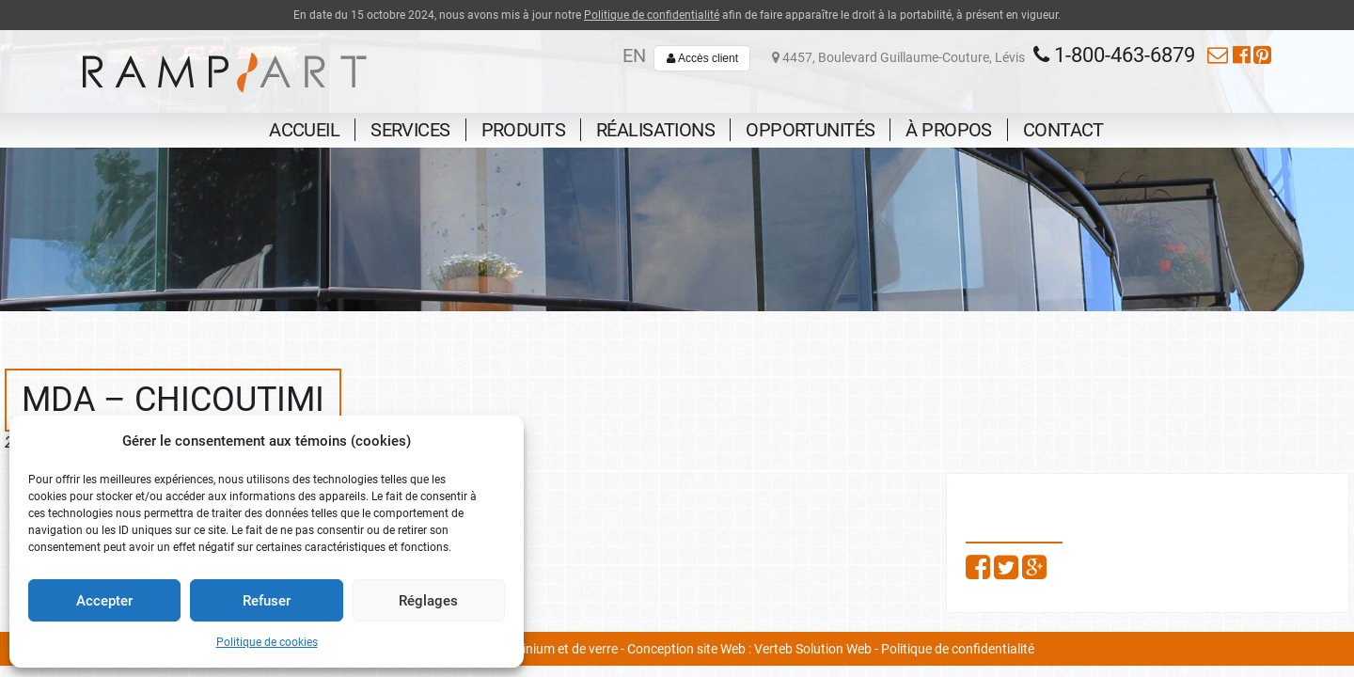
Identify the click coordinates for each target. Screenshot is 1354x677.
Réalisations (655, 129)
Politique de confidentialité (651, 15)
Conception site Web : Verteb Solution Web (749, 648)
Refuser (267, 600)
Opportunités (810, 129)
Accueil (304, 129)
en (634, 55)
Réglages (428, 600)
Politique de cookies (267, 642)
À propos (948, 129)
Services (409, 129)
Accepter (104, 600)
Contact (1063, 129)
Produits (523, 129)
